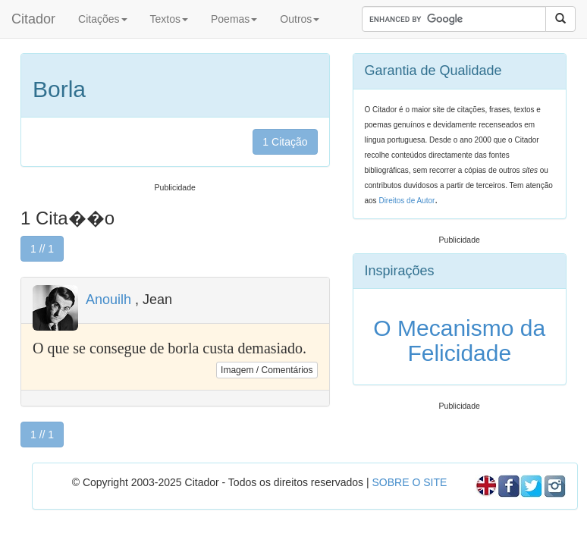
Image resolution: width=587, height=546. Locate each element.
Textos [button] (169, 19)
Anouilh (108, 299)
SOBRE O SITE (409, 482)
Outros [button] (299, 19)
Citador (33, 19)
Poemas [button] (234, 19)
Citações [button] (102, 19)
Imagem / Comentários (266, 370)
